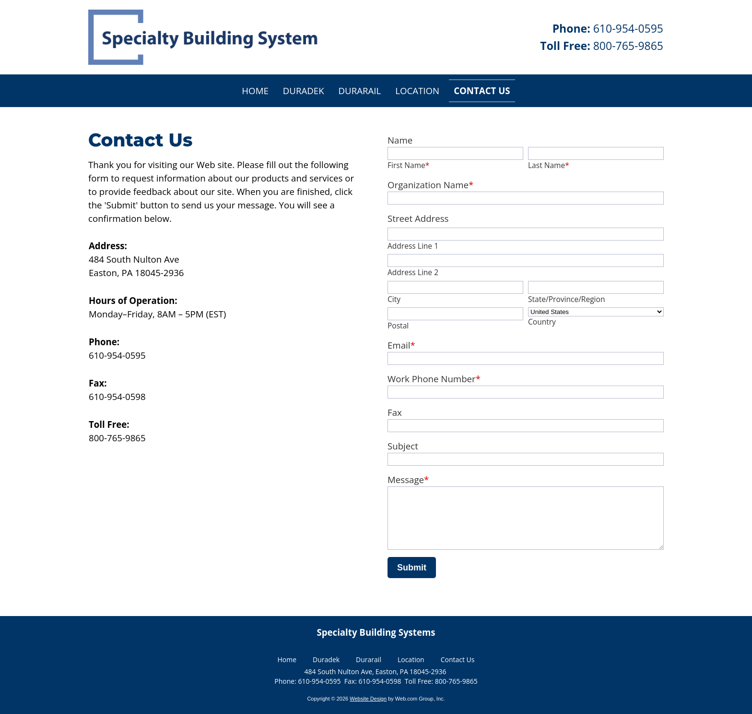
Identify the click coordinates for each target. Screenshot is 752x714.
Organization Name (430, 185)
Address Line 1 (413, 246)
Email (401, 345)
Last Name (548, 165)
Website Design (368, 700)
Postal (398, 325)
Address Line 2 (413, 272)
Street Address (418, 218)
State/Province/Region (566, 299)
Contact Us (458, 661)
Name (400, 140)
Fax (395, 412)
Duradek (326, 661)
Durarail (368, 661)
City (394, 299)
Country (542, 321)
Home (287, 661)
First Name (408, 165)
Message (408, 479)
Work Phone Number (434, 379)
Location (411, 661)
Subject (403, 446)
